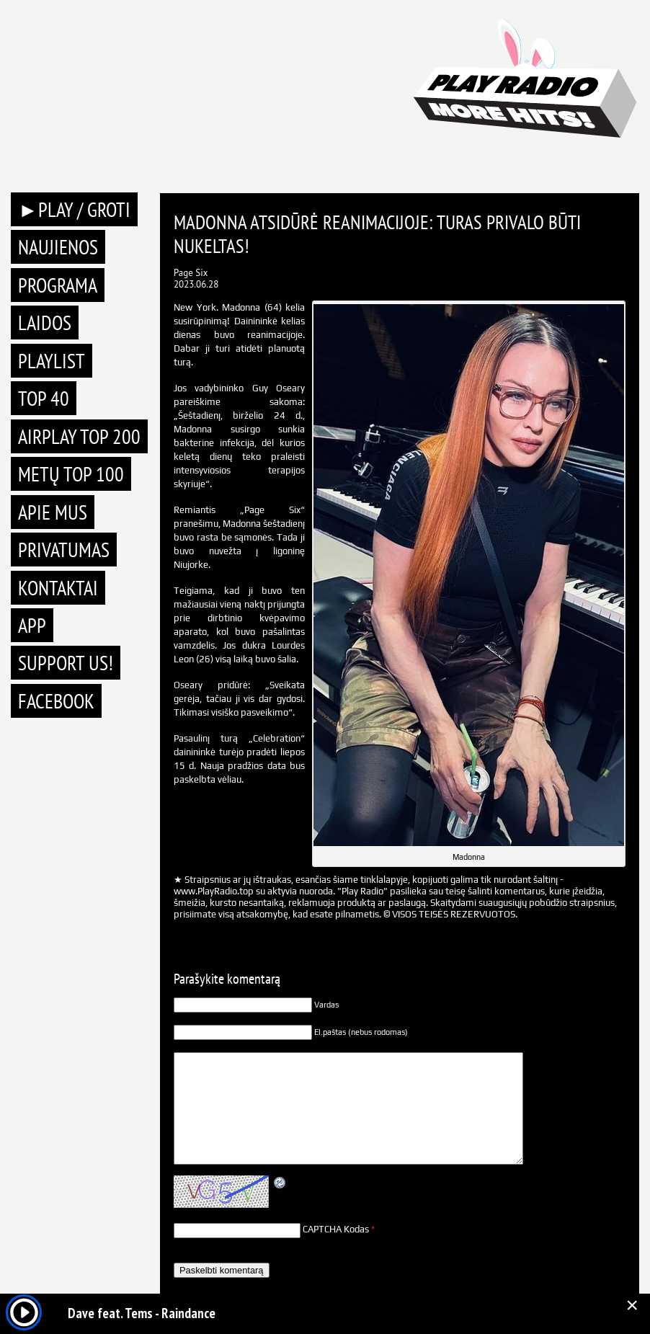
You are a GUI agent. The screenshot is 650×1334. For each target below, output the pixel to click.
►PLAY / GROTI (74, 209)
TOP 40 (43, 398)
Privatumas (64, 549)
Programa (57, 285)
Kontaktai (58, 587)
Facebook (56, 701)
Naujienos (58, 247)
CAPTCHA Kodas (336, 1229)
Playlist (51, 360)
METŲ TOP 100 (71, 474)
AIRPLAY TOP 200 (79, 436)
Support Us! (65, 662)
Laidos (44, 322)
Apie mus (52, 512)
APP (32, 625)
